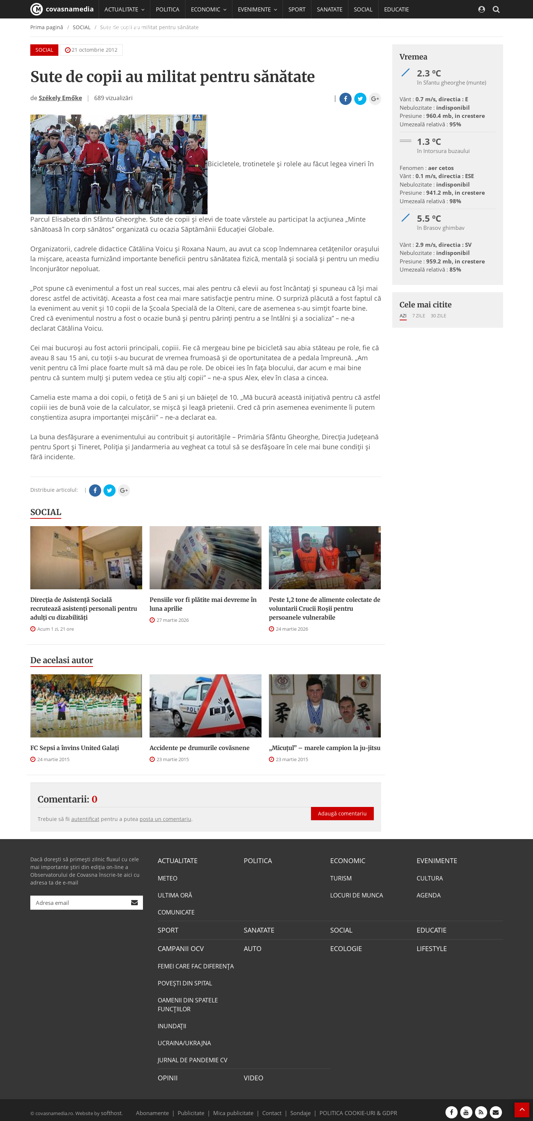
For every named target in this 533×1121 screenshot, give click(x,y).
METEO (167, 877)
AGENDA (429, 894)
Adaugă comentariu (342, 805)
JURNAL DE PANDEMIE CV (193, 1057)
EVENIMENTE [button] (257, 9)
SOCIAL (363, 9)
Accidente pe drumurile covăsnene (200, 748)
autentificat (85, 818)
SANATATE (329, 9)
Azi (403, 315)
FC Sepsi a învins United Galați (74, 748)
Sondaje (298, 1107)
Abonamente (165, 1107)
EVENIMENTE (434, 860)
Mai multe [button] (121, 46)
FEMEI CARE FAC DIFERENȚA (196, 963)
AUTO (252, 946)
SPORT (296, 9)
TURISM (341, 877)
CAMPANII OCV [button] (127, 27)
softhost (110, 1107)
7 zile (418, 315)
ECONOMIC (345, 860)
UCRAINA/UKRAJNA (184, 1040)
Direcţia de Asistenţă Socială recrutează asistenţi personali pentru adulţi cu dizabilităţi (83, 608)
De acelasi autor (61, 660)
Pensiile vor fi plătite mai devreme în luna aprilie (203, 604)
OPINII (166, 1074)
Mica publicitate (237, 1107)
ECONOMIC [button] (208, 9)
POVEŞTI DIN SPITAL (185, 980)
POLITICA (168, 9)
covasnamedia (62, 9)
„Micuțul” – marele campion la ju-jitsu (324, 748)
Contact (272, 1107)
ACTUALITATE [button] (124, 9)
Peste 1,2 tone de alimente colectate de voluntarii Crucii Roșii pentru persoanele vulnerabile (324, 608)
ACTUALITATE (176, 860)
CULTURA (430, 877)
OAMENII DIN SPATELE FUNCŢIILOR (188, 1001)
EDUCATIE (396, 9)
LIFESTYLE (430, 946)
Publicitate (200, 1107)
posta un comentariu (165, 818)
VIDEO (252, 1074)
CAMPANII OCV (178, 946)
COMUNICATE (176, 911)
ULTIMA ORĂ (175, 894)
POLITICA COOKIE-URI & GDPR (348, 1107)
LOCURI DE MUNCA (356, 894)
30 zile (438, 315)
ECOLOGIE (344, 946)
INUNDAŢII (172, 1023)
